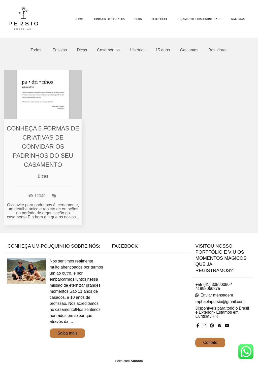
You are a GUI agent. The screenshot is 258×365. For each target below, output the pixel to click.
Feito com (129, 361)
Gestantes (189, 50)
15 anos (162, 50)
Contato (210, 342)
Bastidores (218, 50)
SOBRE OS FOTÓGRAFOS (109, 18)
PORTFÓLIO (159, 18)
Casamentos (108, 50)
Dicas (82, 50)
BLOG (138, 18)
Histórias (137, 50)
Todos (35, 50)
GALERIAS (238, 18)
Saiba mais (67, 333)
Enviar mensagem (217, 295)
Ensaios (59, 50)
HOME (79, 18)
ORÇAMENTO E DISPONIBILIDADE (199, 18)
